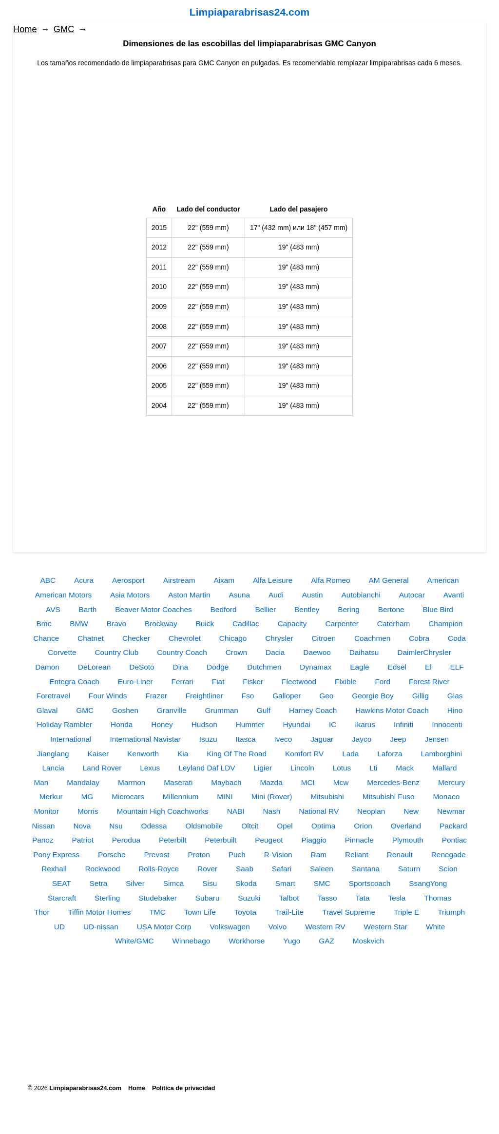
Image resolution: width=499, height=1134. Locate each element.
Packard (453, 826)
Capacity (292, 623)
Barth (88, 609)
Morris (87, 811)
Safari (281, 869)
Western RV (325, 927)
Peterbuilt (220, 840)
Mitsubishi (327, 796)
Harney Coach (313, 710)
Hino (455, 710)
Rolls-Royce (158, 869)
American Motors (63, 595)
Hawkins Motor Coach (392, 710)
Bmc (44, 623)
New (411, 811)
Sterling (107, 898)
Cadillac (245, 623)
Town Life (200, 912)
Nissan (43, 826)
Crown (236, 652)
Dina (181, 667)
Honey (162, 724)
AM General (389, 580)
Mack (405, 768)
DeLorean (94, 667)
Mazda (271, 782)
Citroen (323, 638)
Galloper (286, 696)
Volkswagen (230, 927)
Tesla (397, 898)
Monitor (46, 811)
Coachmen (372, 638)
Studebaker (157, 898)
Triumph (451, 912)
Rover (207, 869)
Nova (82, 826)
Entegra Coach (74, 681)
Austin (312, 595)
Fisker (253, 681)
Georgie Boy (373, 696)
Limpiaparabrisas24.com (249, 12)
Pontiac (454, 840)
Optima (323, 826)
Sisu (209, 883)
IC (332, 724)
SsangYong (428, 883)
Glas (455, 696)
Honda (122, 724)
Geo (326, 696)
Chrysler (279, 638)
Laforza (389, 754)
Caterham (393, 623)
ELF (457, 667)
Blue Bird (437, 609)
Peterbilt (172, 840)
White (435, 927)
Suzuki (249, 898)
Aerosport (128, 580)
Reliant (356, 854)
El (428, 667)
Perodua (126, 840)
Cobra (419, 638)
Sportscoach (370, 883)
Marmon (131, 782)
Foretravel (53, 696)
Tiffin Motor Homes (99, 912)
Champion (445, 623)
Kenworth (143, 754)
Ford (382, 681)
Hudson (204, 724)
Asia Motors (130, 595)
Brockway (161, 623)
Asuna (239, 595)
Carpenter (341, 623)
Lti (373, 768)
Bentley (306, 609)
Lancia (53, 768)
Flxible (345, 681)
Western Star (385, 927)
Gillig (420, 696)
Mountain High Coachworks (163, 811)
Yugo (291, 941)
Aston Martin (189, 595)
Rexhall (53, 869)
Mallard (444, 768)
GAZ (326, 941)
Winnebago (191, 941)
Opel (285, 826)
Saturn (409, 869)
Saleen (321, 869)
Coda (457, 638)
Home (25, 29)
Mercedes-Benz (393, 782)
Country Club (116, 652)
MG (87, 796)
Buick (204, 623)
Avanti (453, 595)
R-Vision (278, 854)
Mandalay (83, 782)
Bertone (391, 609)
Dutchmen (264, 667)
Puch (237, 854)
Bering (349, 609)
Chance (46, 638)
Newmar (451, 811)
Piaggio (313, 840)
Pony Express (56, 854)
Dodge (218, 667)
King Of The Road (237, 754)
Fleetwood (299, 681)
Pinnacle (359, 840)
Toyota (245, 912)
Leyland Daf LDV (206, 768)
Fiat (218, 681)
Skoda (246, 883)
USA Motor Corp (164, 927)
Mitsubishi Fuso (389, 796)
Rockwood (102, 869)
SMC (322, 883)
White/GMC (134, 941)
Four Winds (108, 696)
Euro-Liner (135, 681)
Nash (271, 811)
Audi (276, 595)
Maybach (226, 782)
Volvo (278, 927)
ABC (48, 580)
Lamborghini (441, 754)
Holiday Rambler (64, 724)
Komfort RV (304, 754)
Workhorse (247, 941)
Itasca (246, 739)
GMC (64, 29)
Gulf (263, 710)
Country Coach (182, 652)
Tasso (327, 898)
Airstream (179, 580)
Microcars (128, 796)
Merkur (51, 796)
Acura (84, 580)
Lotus (342, 768)
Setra (99, 883)
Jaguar (321, 739)
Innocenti (447, 724)
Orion (363, 826)
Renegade (448, 854)
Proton (199, 854)
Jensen (436, 739)
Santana (366, 869)
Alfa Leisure (272, 580)
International (71, 739)
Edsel (397, 667)
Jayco (361, 739)
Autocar (412, 595)
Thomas (437, 898)
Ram (319, 854)
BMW (79, 623)
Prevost (156, 854)
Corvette (62, 652)
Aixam (223, 580)
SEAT (61, 883)
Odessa (154, 826)
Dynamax (315, 667)
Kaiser (98, 754)
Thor (42, 912)
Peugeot (269, 840)
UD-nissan (100, 927)
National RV (319, 811)
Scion (448, 869)
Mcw (341, 782)
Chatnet (90, 638)
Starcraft (62, 898)
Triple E (406, 912)
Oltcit (249, 826)
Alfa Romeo (330, 580)
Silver (135, 883)
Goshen (125, 710)
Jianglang (53, 754)
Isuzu (208, 739)
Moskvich (368, 941)
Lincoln (302, 768)
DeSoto (141, 667)
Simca (173, 883)
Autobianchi (360, 595)
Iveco (283, 739)
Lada (350, 754)
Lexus (150, 768)
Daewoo (316, 652)
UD (59, 927)
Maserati (178, 782)
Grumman (221, 710)
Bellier (265, 609)
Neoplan (371, 811)
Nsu (115, 826)
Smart (285, 883)
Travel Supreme (348, 912)
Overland (406, 826)
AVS (53, 609)
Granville (172, 710)
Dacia (275, 652)
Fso (248, 696)
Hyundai (296, 724)
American (443, 580)
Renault (400, 854)
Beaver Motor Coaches (153, 609)
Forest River (429, 681)
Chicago (233, 638)
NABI (236, 811)
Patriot (82, 840)
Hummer (250, 724)
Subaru (207, 898)
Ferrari (182, 681)
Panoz (43, 840)
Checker (136, 638)
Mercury (451, 782)
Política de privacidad (183, 1088)
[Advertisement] (249, 136)
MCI (308, 782)
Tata (363, 898)
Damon (47, 667)
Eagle (359, 667)
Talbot (289, 898)
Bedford (224, 609)
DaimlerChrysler (424, 652)
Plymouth (407, 840)
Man (41, 782)
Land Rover (102, 768)
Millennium (181, 796)
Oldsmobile (204, 826)
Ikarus (365, 724)
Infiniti (403, 724)
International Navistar (145, 739)
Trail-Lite (289, 912)
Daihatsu (364, 652)
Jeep (398, 739)
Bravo (116, 623)
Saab (244, 869)
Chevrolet (185, 638)
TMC (157, 912)
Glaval (47, 710)
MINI (225, 796)
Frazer (156, 696)
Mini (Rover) (271, 796)
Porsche (111, 854)
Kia (182, 754)
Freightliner (204, 696)
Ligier (262, 768)
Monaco (446, 796)
